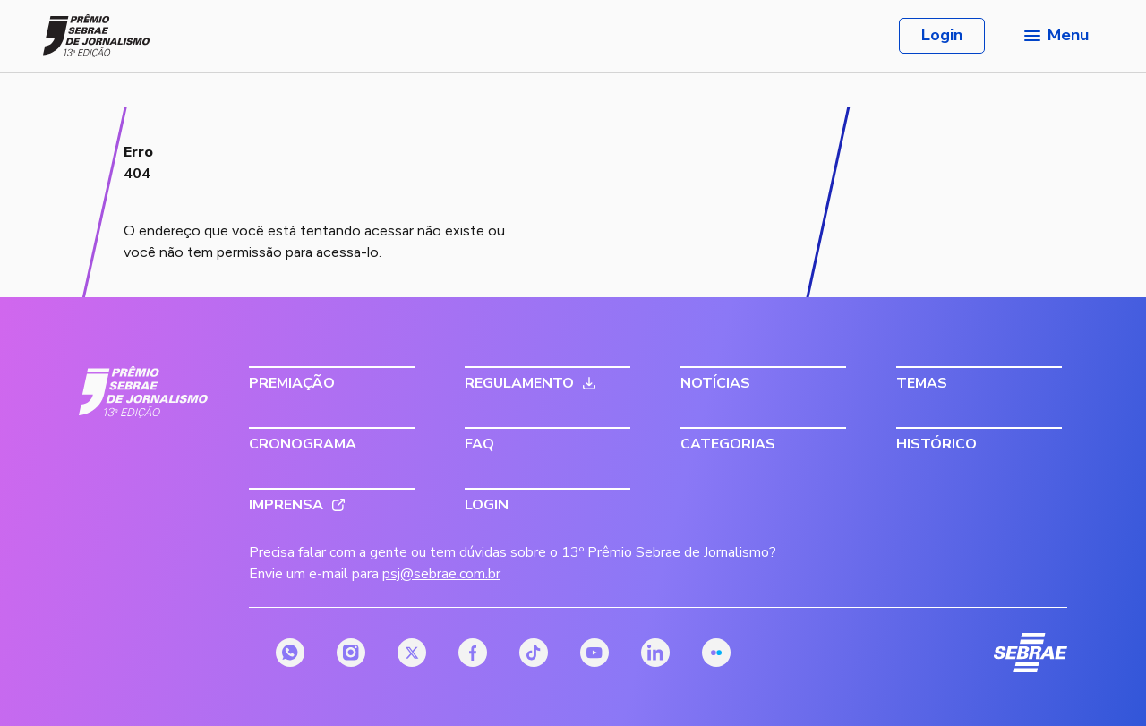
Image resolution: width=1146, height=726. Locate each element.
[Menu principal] (1054, 36)
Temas (921, 383)
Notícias (715, 383)
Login (941, 35)
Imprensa (286, 505)
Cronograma (302, 444)
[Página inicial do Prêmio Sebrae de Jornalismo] (96, 35)
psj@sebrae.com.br (441, 574)
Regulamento (519, 383)
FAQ (479, 444)
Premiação (292, 383)
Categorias (727, 444)
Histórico (936, 444)
